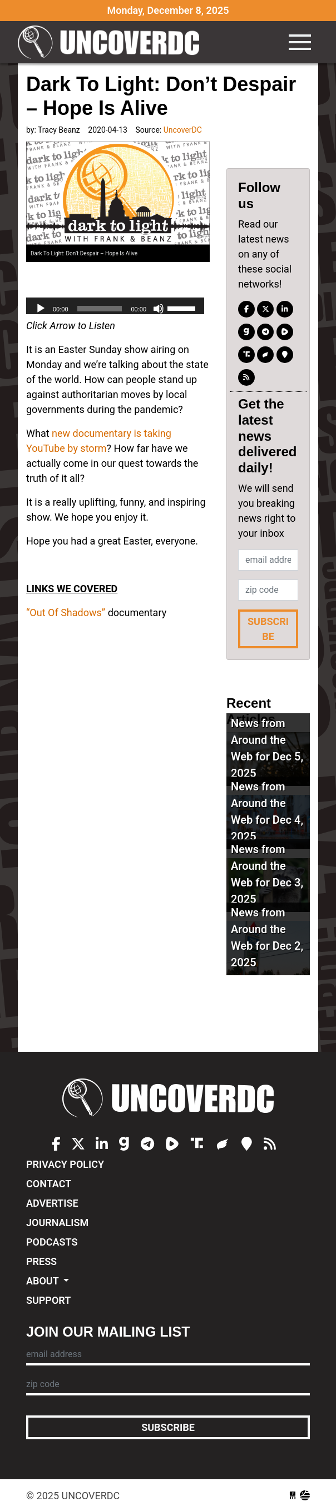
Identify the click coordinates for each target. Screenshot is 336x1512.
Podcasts (51, 1242)
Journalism (57, 1222)
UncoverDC (112, 42)
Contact (48, 1184)
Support (48, 1300)
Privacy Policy (65, 1164)
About (43, 1281)
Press (41, 1261)
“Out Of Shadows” (65, 612)
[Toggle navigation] (299, 42)
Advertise (52, 1203)
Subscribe (268, 629)
